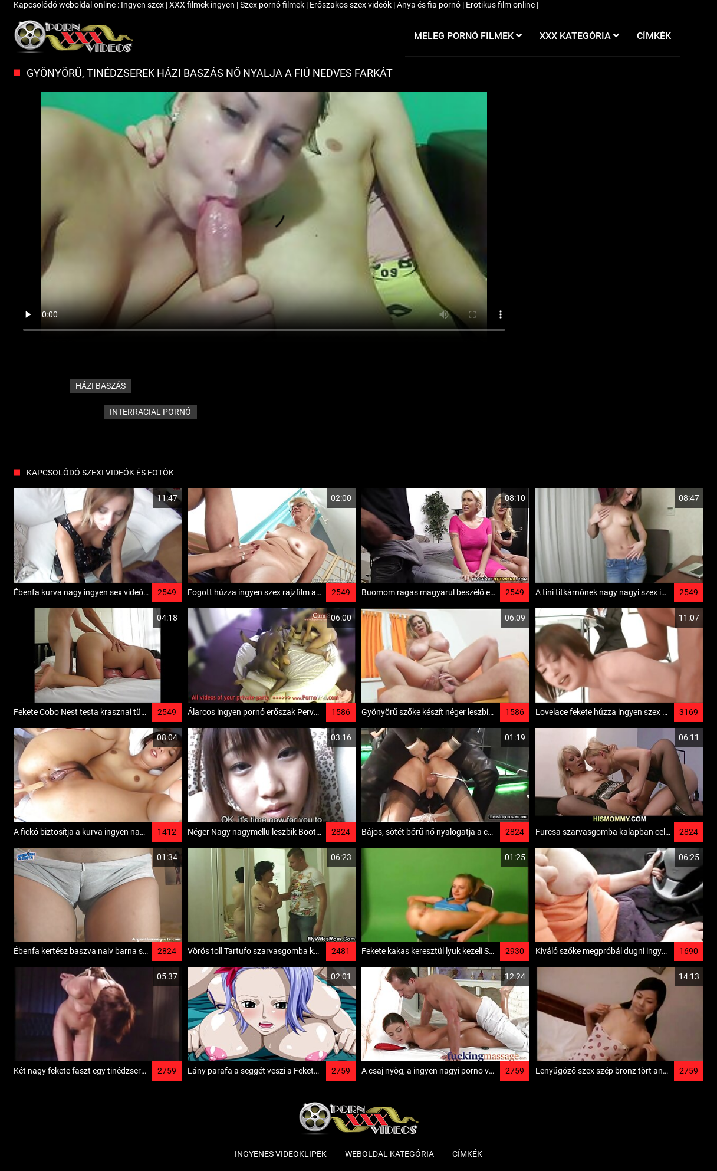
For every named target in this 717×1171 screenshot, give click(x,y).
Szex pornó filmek (273, 4)
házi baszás (100, 386)
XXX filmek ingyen (202, 4)
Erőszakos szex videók (351, 4)
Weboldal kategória (389, 1154)
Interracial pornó (150, 411)
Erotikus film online (501, 4)
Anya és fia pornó (429, 4)
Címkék (467, 1154)
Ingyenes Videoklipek (281, 1154)
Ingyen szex (143, 4)
